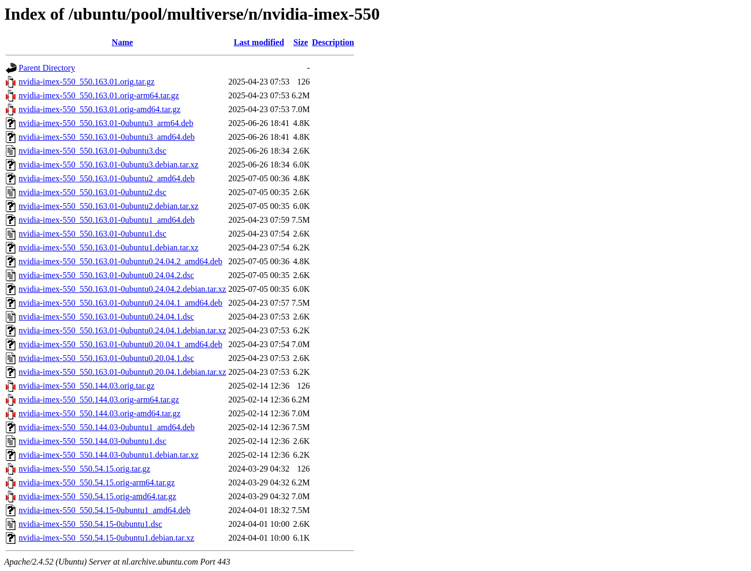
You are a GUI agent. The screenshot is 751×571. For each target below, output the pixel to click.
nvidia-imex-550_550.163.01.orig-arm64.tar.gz (99, 95)
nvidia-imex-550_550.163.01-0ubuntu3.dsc (92, 150)
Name (122, 42)
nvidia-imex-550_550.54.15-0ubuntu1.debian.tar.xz (106, 537)
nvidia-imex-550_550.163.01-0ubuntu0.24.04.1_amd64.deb (120, 302)
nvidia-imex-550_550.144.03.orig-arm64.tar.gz (99, 399)
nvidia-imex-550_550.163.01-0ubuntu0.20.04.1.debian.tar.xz (122, 371)
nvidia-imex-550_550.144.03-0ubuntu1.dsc (92, 441)
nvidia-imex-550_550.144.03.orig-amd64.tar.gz (99, 413)
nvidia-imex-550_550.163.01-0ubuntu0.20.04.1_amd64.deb (120, 344)
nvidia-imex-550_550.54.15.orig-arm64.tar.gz (97, 482)
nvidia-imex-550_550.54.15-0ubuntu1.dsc (90, 523)
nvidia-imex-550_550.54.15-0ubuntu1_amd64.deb (104, 510)
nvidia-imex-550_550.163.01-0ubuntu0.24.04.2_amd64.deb (120, 261)
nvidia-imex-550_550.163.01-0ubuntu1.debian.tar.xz (108, 247)
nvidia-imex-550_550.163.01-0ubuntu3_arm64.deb (106, 123)
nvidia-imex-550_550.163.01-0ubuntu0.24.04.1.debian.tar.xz (122, 330)
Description (333, 42)
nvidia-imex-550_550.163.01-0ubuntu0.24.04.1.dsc (106, 316)
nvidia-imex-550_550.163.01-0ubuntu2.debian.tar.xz (108, 206)
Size (301, 42)
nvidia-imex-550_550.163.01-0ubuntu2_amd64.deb (107, 178)
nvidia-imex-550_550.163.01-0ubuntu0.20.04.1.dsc (106, 358)
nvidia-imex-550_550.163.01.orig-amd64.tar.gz (99, 109)
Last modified (258, 42)
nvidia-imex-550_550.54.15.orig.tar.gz (85, 468)
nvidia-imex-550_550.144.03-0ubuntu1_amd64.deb (107, 427)
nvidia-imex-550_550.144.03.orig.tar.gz (87, 385)
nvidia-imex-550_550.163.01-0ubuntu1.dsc (92, 233)
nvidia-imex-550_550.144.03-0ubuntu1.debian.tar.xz (108, 454)
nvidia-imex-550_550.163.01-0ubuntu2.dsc (92, 192)
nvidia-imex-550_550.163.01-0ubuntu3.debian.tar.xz (108, 164)
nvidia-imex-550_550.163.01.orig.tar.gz (87, 81)
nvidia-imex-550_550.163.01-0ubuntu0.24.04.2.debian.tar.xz (122, 288)
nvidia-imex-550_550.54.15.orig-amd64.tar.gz (97, 496)
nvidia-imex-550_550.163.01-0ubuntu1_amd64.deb (107, 219)
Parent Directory (47, 67)
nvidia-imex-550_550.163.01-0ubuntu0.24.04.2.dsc (106, 275)
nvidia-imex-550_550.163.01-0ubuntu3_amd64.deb (107, 136)
